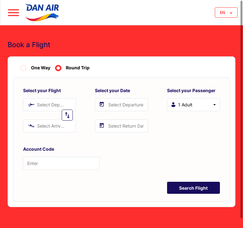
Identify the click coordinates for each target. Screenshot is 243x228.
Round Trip (78, 67)
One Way (40, 67)
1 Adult (185, 104)
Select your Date (112, 90)
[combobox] (49, 104)
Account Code (38, 149)
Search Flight (193, 188)
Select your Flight (42, 90)
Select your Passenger (191, 90)
